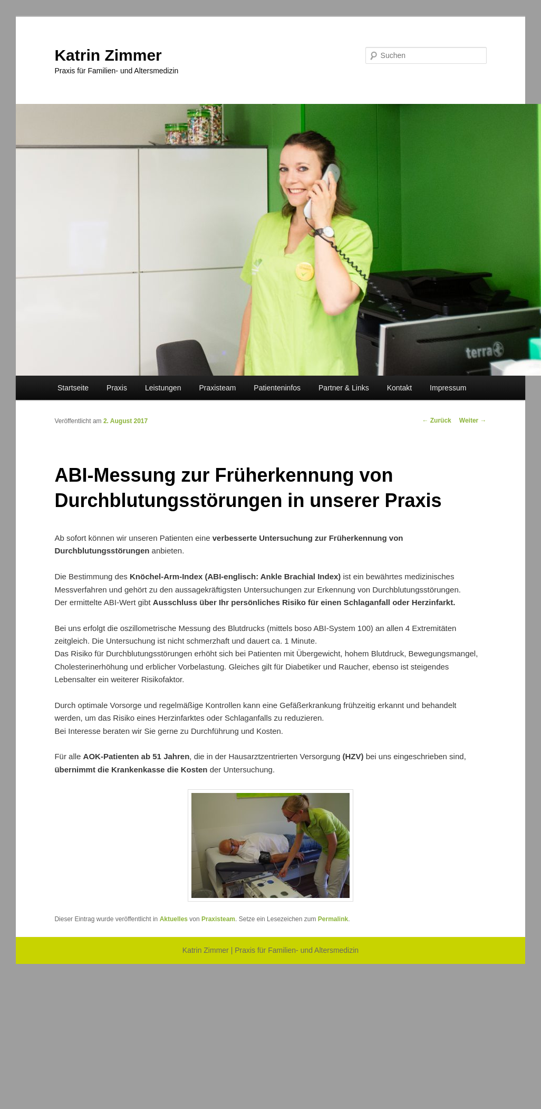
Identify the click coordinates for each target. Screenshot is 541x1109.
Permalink (333, 919)
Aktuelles (174, 919)
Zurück (436, 420)
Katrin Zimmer (107, 55)
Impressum (448, 388)
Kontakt (399, 388)
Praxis (117, 388)
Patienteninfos (277, 388)
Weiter (473, 420)
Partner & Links (343, 388)
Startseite (73, 388)
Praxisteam (217, 388)
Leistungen (163, 388)
